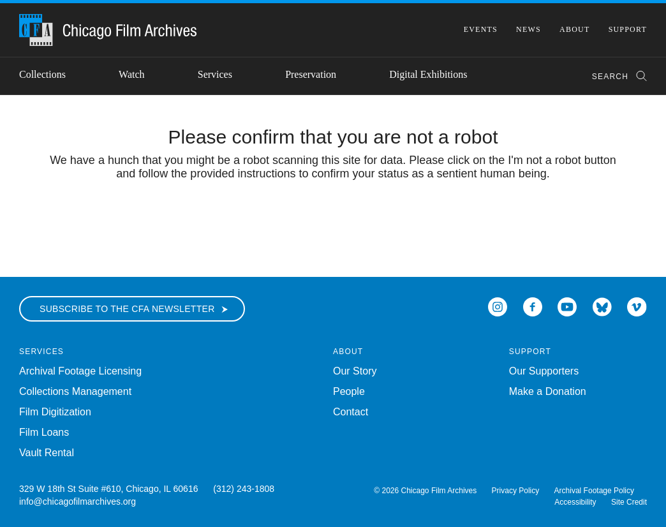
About (574, 29)
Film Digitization (55, 411)
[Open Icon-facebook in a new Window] (532, 306)
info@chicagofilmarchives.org (77, 501)
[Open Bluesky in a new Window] (602, 306)
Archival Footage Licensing (80, 371)
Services (215, 74)
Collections (42, 74)
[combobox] (613, 76)
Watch (131, 74)
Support (628, 29)
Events (481, 29)
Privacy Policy (516, 490)
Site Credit (629, 502)
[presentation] (333, 220)
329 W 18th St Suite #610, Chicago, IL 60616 (108, 489)
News (528, 29)
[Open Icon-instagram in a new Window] (497, 306)
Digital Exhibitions (428, 74)
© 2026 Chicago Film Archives (425, 490)
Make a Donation (547, 391)
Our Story (354, 371)
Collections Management (75, 391)
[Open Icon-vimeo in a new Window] (637, 306)
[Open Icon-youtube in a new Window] (567, 306)
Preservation (310, 74)
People (349, 391)
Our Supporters (544, 371)
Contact (350, 411)
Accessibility (575, 502)
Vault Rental (46, 452)
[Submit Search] (637, 76)
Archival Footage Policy (594, 490)
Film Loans (44, 432)
